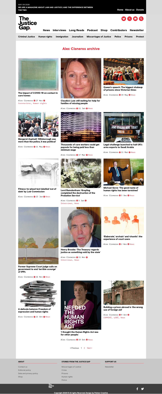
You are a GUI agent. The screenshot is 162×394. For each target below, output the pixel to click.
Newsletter (137, 30)
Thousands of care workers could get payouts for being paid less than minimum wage (80, 147)
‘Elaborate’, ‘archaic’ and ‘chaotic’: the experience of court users (123, 238)
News (46, 30)
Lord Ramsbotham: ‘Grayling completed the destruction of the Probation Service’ (78, 193)
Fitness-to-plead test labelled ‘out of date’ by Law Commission (37, 190)
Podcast (92, 30)
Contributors (118, 30)
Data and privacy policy (28, 373)
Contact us (22, 367)
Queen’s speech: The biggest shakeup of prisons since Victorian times (123, 88)
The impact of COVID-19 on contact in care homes (38, 94)
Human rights (45, 36)
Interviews (59, 30)
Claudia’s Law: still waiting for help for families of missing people (80, 102)
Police (118, 36)
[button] (141, 18)
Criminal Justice (26, 36)
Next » (89, 348)
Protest (140, 36)
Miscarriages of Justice (99, 36)
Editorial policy (24, 370)
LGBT (116, 318)
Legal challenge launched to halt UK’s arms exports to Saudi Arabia (123, 146)
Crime (64, 370)
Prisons (129, 36)
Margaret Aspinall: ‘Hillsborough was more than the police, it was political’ (37, 140)
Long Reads (76, 30)
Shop (104, 30)
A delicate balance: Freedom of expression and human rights (34, 310)
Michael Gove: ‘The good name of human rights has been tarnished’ (121, 189)
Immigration (62, 36)
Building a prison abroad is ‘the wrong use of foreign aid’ (123, 308)
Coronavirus (24, 103)
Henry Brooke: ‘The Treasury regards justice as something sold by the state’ (80, 251)
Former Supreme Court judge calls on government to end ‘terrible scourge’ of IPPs (37, 269)
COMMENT (108, 318)
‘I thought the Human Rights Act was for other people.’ (79, 333)
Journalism (77, 36)
